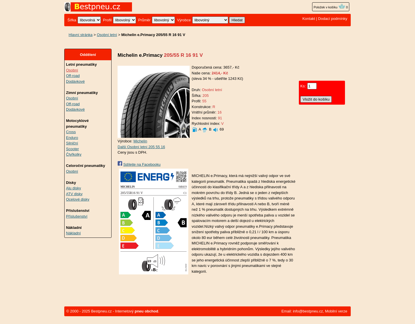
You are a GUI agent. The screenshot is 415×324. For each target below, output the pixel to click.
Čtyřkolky (73, 154)
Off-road (73, 76)
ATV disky (74, 194)
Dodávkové (75, 81)
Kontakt (308, 18)
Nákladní (73, 233)
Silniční (72, 143)
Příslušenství (76, 216)
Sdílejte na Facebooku (142, 164)
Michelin (140, 141)
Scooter (72, 149)
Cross (71, 132)
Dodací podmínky (332, 18)
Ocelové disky (77, 199)
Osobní (72, 70)
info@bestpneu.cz (308, 311)
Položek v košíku (329, 7)
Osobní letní (107, 35)
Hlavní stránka (81, 35)
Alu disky (73, 188)
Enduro (72, 137)
